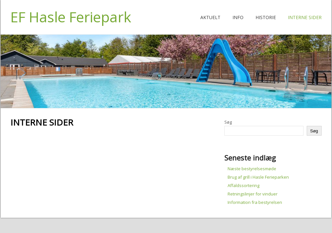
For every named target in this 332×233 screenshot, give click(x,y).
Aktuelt (210, 17)
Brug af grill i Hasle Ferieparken (258, 177)
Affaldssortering (243, 185)
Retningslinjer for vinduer (253, 194)
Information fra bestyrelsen (255, 202)
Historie (265, 17)
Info (237, 17)
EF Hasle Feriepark (70, 17)
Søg (228, 122)
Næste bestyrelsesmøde (252, 169)
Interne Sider (305, 17)
